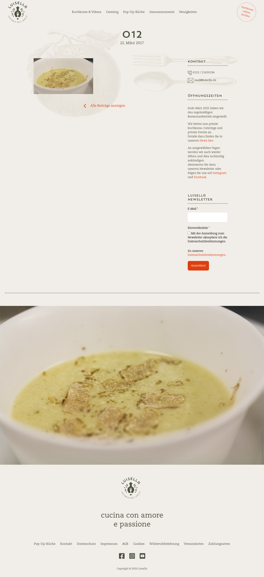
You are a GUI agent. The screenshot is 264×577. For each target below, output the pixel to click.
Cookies (139, 544)
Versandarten (194, 544)
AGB (125, 544)
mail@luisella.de (205, 80)
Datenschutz (86, 544)
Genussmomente (161, 12)
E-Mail (193, 209)
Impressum (109, 544)
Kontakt (66, 544)
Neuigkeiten (188, 12)
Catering (112, 12)
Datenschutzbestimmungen (206, 255)
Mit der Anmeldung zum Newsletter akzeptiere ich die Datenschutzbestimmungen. (207, 237)
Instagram (219, 173)
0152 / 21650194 (204, 72)
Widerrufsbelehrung (164, 544)
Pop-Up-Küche (134, 12)
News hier (206, 140)
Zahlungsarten (219, 544)
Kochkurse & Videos (86, 12)
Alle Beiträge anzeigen (107, 106)
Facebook (200, 177)
